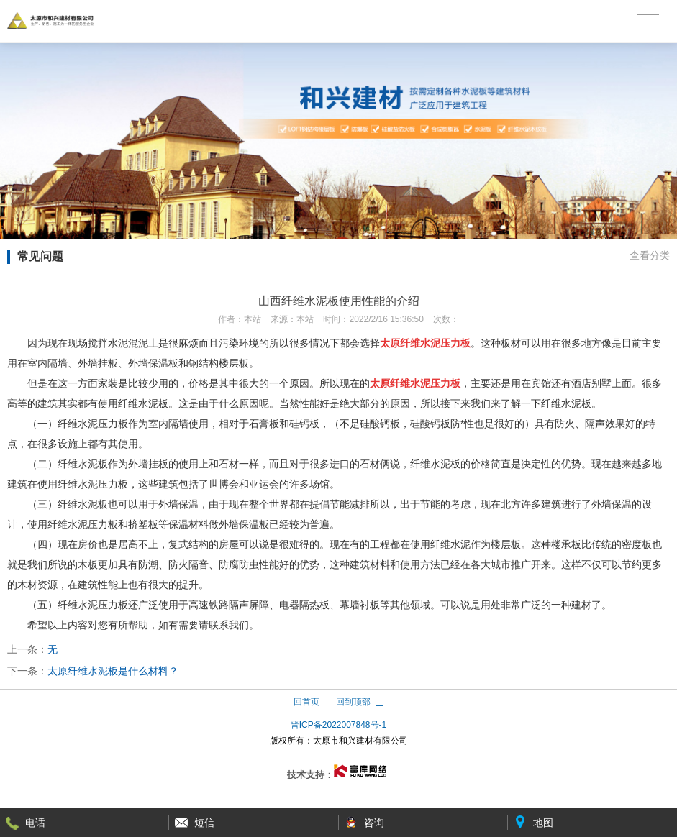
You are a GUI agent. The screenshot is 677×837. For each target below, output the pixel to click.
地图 (543, 822)
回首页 (306, 702)
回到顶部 (353, 702)
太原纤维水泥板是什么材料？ (112, 671)
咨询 (374, 822)
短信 (204, 822)
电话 (35, 822)
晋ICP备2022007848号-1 (338, 725)
